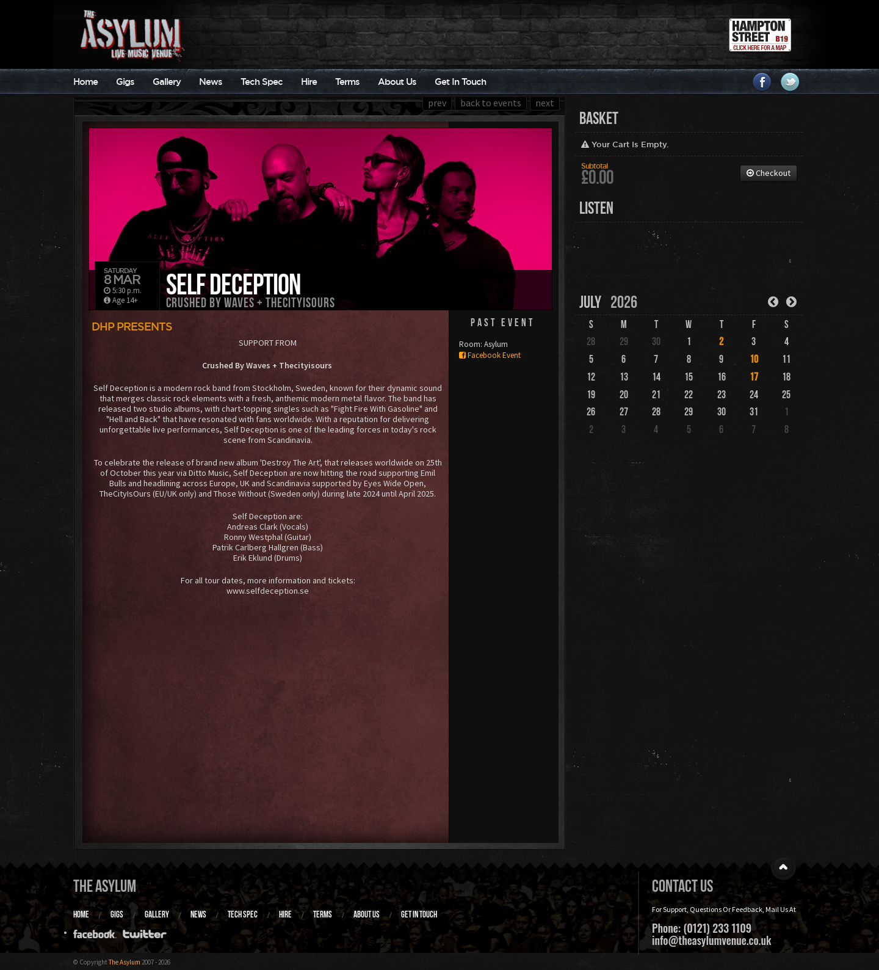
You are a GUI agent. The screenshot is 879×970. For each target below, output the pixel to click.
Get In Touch (460, 81)
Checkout (768, 172)
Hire (309, 81)
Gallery (167, 81)
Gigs (125, 81)
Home (85, 81)
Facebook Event (490, 355)
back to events (490, 103)
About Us (397, 81)
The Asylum (104, 886)
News (210, 81)
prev (437, 103)
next (544, 103)
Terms (347, 81)
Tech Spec (262, 81)
